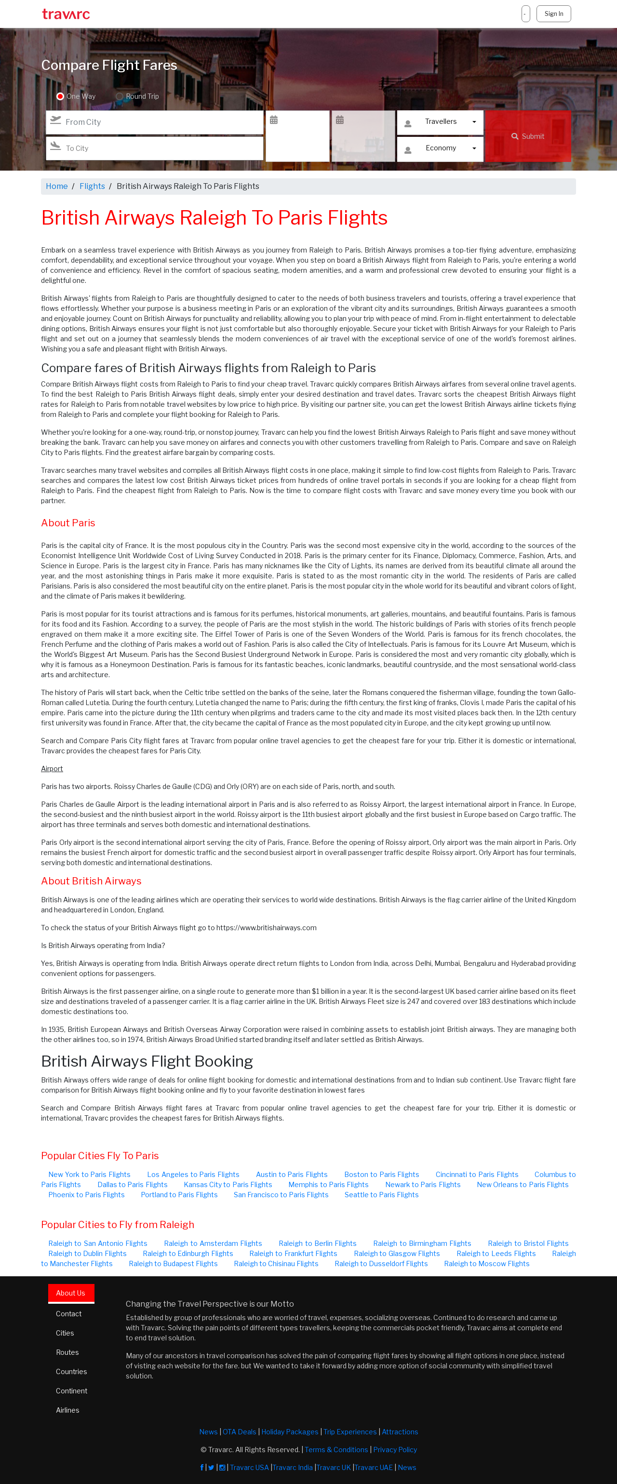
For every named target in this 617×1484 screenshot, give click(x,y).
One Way (81, 97)
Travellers (430, 123)
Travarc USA (249, 1467)
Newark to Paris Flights (423, 1184)
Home (57, 186)
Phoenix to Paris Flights (86, 1194)
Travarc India (292, 1467)
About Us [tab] (70, 1293)
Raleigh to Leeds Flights (496, 1253)
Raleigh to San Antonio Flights (98, 1243)
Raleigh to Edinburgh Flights (188, 1253)
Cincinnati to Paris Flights (477, 1174)
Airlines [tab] (68, 1410)
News (208, 1432)
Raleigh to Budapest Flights (173, 1263)
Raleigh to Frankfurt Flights (293, 1253)
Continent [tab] (72, 1391)
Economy (430, 150)
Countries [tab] (72, 1372)
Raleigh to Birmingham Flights (422, 1243)
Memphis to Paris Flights (328, 1184)
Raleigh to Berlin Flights (318, 1243)
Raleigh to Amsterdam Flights (213, 1243)
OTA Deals (239, 1432)
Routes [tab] (68, 1353)
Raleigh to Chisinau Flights (276, 1263)
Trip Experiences (350, 1432)
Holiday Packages (290, 1432)
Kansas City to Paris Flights (228, 1184)
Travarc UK (333, 1467)
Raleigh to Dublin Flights (87, 1253)
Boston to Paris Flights (381, 1174)
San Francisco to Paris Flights (281, 1194)
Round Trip (141, 97)
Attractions (400, 1432)
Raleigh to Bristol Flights (528, 1243)
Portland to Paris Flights (179, 1194)
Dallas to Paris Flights (132, 1184)
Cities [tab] (65, 1333)
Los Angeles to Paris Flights (193, 1174)
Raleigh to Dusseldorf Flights (381, 1263)
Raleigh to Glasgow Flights (397, 1253)
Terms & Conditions (336, 1449)
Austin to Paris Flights (292, 1174)
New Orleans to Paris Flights (523, 1184)
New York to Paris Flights (89, 1174)
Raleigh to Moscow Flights (487, 1263)
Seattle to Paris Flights (382, 1194)
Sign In (553, 13)
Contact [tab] (69, 1314)
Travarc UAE (373, 1467)
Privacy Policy (395, 1449)
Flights (92, 186)
